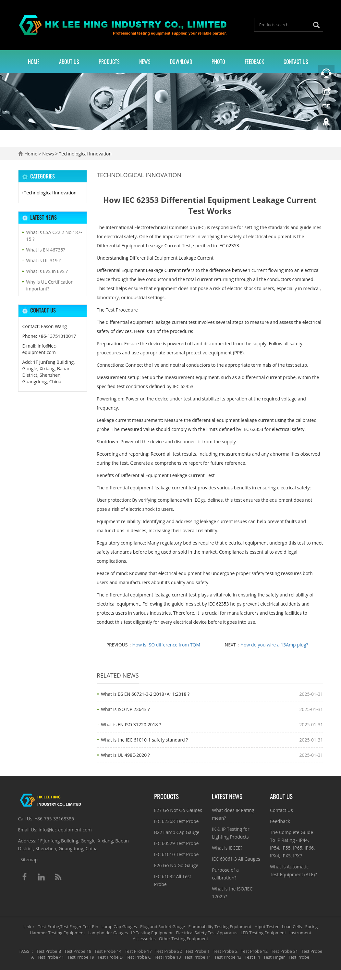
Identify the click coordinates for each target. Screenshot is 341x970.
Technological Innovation (85, 154)
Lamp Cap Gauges (119, 926)
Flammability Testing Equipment (219, 926)
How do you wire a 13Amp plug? (274, 645)
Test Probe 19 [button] (80, 957)
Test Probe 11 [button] (197, 957)
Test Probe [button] (298, 957)
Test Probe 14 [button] (107, 951)
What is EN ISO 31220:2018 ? (131, 724)
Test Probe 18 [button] (77, 951)
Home (34, 62)
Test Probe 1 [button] (197, 951)
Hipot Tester (267, 926)
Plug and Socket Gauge (162, 926)
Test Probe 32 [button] (168, 951)
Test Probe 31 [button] (284, 951)
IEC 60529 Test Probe (176, 843)
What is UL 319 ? (43, 260)
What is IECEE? (227, 848)
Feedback (254, 62)
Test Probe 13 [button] (167, 957)
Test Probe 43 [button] (227, 957)
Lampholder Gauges (108, 933)
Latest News (227, 796)
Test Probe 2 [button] (225, 951)
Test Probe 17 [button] (138, 951)
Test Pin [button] (252, 957)
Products (109, 62)
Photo (218, 62)
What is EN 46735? (45, 250)
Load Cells (292, 926)
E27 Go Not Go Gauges (178, 810)
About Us (69, 62)
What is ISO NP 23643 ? (125, 709)
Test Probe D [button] (110, 957)
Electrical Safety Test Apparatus (206, 933)
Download (181, 62)
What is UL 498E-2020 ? (125, 755)
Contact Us (296, 62)
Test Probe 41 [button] (50, 957)
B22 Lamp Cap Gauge (177, 832)
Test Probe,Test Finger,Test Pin (68, 926)
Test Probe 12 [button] (254, 951)
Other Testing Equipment (183, 938)
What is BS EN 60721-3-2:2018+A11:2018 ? (145, 694)
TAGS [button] (24, 951)
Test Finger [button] (274, 957)
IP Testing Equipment (152, 933)
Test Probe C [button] (138, 957)
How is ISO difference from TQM (166, 645)
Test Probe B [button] (48, 951)
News (145, 62)
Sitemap (29, 859)
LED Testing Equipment (263, 933)
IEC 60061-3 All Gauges (236, 859)
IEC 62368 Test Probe (176, 821)
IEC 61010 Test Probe (176, 854)
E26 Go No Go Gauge (176, 865)
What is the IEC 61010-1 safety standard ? (144, 740)
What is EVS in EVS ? (47, 271)
